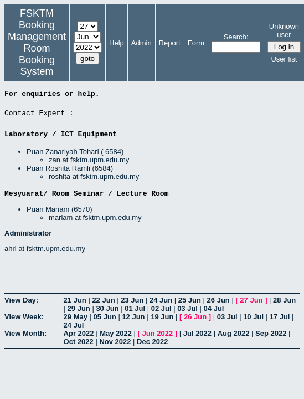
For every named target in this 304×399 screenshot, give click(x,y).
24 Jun (161, 300)
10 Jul (253, 317)
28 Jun (284, 300)
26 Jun (218, 300)
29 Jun (79, 308)
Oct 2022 (79, 341)
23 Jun (132, 300)
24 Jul (74, 325)
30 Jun (107, 308)
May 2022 (116, 333)
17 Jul (280, 317)
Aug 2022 (234, 333)
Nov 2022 (115, 341)
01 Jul (135, 308)
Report (170, 43)
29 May (75, 317)
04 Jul (214, 308)
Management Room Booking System (37, 54)
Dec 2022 (152, 341)
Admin (141, 43)
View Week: (24, 317)
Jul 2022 (197, 333)
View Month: (25, 333)
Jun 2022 (157, 333)
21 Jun (75, 300)
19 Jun (162, 317)
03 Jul (187, 308)
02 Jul (161, 308)
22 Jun (103, 300)
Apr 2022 (79, 333)
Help (116, 43)
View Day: (21, 300)
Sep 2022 (270, 333)
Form (196, 43)
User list (284, 59)
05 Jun (105, 317)
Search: (236, 37)
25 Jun (189, 300)
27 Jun (251, 300)
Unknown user (284, 30)
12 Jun (133, 317)
